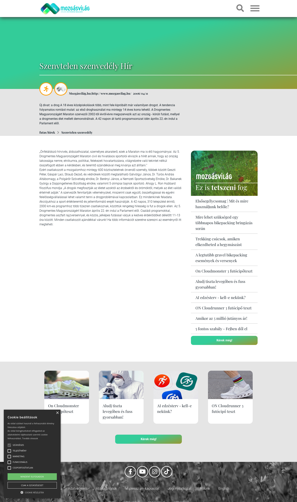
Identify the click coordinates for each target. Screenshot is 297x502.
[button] (32, 491)
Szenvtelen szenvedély (76, 132)
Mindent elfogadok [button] (32, 476)
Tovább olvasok (30, 438)
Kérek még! (224, 340)
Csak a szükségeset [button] (32, 485)
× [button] (57, 413)
